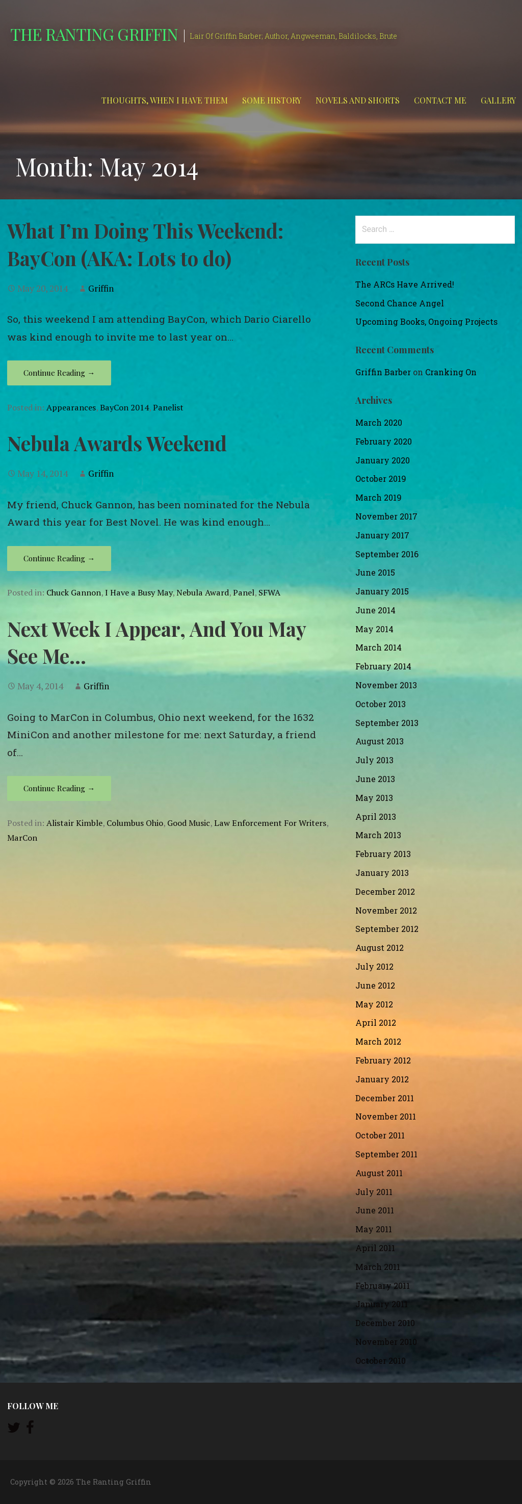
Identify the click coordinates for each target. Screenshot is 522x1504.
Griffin (101, 288)
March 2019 (378, 497)
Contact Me (440, 100)
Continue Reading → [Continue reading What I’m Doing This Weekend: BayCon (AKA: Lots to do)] (59, 373)
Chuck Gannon (73, 592)
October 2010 (380, 1360)
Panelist (168, 407)
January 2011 (381, 1304)
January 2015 (382, 591)
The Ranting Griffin (94, 34)
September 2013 (387, 722)
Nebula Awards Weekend (117, 443)
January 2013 (382, 872)
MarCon (22, 837)
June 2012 (375, 985)
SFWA (269, 592)
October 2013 (380, 703)
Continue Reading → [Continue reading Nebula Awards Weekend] (59, 558)
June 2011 (374, 1210)
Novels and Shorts (358, 100)
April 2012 (375, 1022)
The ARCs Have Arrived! (404, 284)
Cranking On (451, 372)
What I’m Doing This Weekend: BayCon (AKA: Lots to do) (145, 244)
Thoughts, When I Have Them (164, 100)
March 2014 (378, 647)
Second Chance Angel (399, 303)
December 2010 (385, 1322)
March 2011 (377, 1266)
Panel (243, 592)
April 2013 (375, 816)
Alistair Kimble (74, 822)
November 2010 (386, 1341)
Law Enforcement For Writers (270, 822)
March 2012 (378, 1041)
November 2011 (385, 1116)
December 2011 (384, 1098)
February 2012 (383, 1060)
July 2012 (374, 966)
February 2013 (383, 853)
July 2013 (374, 760)
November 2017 (386, 516)
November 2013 (386, 685)
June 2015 (375, 572)
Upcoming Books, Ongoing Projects (426, 321)
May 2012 (374, 1004)
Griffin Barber (383, 372)
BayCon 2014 (124, 407)
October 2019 (380, 478)
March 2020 (378, 422)
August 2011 (379, 1173)
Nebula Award (202, 592)
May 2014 (374, 629)
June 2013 (375, 778)
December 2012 (385, 891)
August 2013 (379, 741)
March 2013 (378, 834)
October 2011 (380, 1135)
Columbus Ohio (135, 822)
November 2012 (386, 910)
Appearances (71, 407)
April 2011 (375, 1247)
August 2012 (379, 947)
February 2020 (383, 441)
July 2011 (374, 1191)
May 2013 (374, 797)
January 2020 (382, 460)
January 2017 (382, 535)
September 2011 (386, 1154)
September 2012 (387, 928)
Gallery (498, 100)
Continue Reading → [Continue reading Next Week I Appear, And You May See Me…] (59, 788)
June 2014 (375, 610)
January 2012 (382, 1079)
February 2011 (382, 1285)
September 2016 (387, 554)
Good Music (188, 822)
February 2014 (383, 666)
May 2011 (373, 1229)
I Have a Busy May (138, 592)
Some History (271, 100)
